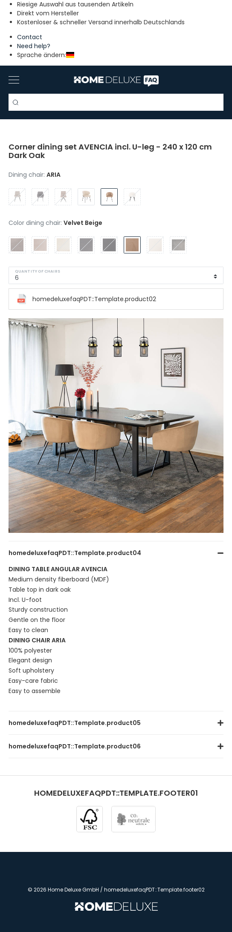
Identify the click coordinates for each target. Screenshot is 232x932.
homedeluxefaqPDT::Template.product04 (75, 553)
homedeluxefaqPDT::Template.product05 (75, 723)
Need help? (33, 46)
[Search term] (116, 102)
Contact (29, 37)
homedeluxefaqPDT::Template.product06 (75, 746)
